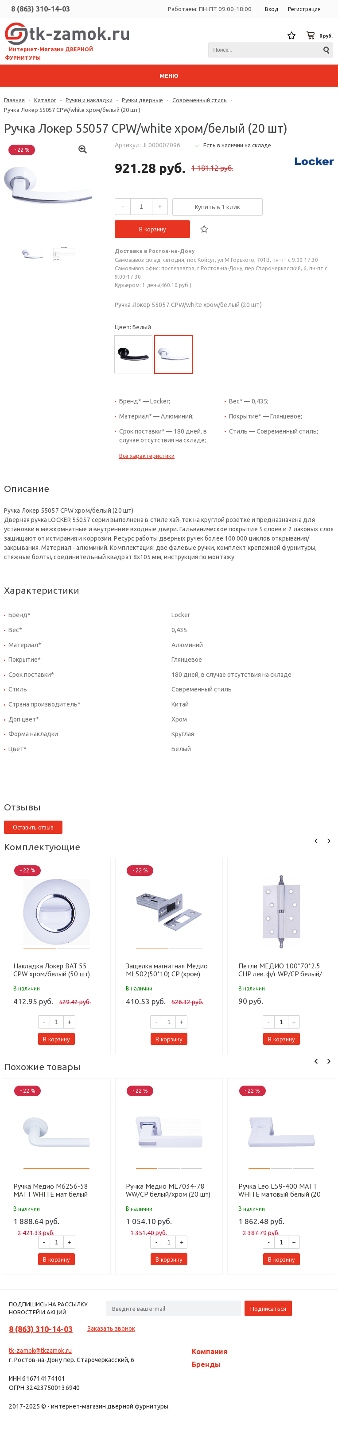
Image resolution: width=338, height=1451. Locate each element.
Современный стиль (199, 100)
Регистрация (304, 9)
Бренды (206, 1364)
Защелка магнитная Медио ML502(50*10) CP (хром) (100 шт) (167, 970)
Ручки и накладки (89, 100)
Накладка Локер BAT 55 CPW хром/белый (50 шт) (51, 970)
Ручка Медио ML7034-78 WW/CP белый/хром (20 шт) (168, 1190)
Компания (210, 1351)
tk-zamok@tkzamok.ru (40, 1350)
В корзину (152, 229)
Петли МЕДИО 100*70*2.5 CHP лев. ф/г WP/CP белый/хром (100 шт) (280, 970)
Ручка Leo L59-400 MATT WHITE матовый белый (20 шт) (279, 1190)
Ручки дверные (142, 100)
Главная (14, 100)
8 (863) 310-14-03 (40, 9)
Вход (271, 9)
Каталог (45, 100)
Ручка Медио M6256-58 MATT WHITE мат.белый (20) (50, 1190)
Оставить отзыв (33, 827)
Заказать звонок (111, 1328)
